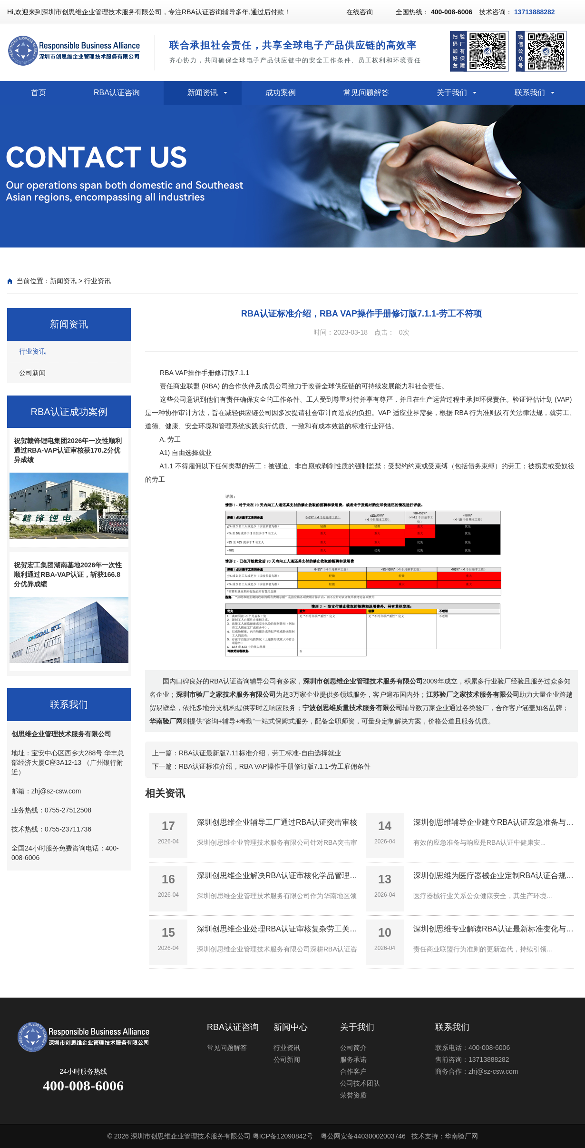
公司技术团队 (360, 1083)
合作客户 (353, 1071)
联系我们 (530, 93)
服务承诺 (353, 1059)
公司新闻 (32, 372)
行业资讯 (97, 281)
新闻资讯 (202, 93)
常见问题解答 (366, 93)
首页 (38, 93)
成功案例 (280, 93)
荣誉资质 (353, 1095)
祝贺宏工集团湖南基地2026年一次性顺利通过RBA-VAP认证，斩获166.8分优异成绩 (68, 574)
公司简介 (353, 1047)
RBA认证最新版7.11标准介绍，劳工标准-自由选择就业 (260, 753)
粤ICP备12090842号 (283, 1136)
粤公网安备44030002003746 (363, 1136)
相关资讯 (165, 793)
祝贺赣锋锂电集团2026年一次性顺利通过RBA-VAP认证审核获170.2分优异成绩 (68, 450)
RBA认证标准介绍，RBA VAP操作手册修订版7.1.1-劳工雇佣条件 (274, 766)
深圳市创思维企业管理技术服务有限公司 (191, 1136)
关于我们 (452, 93)
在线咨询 (359, 12)
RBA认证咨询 (117, 93)
